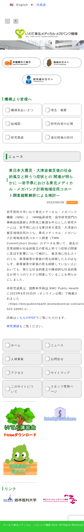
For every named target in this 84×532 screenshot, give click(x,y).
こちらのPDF (26, 317)
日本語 (41, 4)
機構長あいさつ (22, 110)
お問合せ (57, 359)
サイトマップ (60, 372)
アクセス (17, 372)
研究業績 (17, 137)
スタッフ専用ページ (62, 389)
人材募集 (17, 359)
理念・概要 (59, 110)
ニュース (57, 345)
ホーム (16, 345)
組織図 (16, 123)
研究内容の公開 (62, 123)
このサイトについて (22, 389)
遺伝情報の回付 (62, 137)
